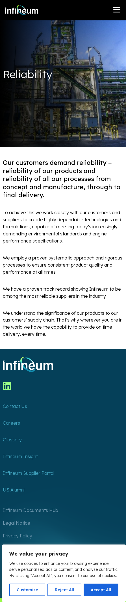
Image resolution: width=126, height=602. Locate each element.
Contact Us (15, 406)
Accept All (101, 589)
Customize (27, 589)
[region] (64, 573)
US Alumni (14, 490)
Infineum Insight (20, 456)
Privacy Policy (17, 536)
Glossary (12, 440)
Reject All (64, 589)
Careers (11, 423)
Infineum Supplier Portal (28, 473)
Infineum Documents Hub (30, 510)
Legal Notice (16, 523)
